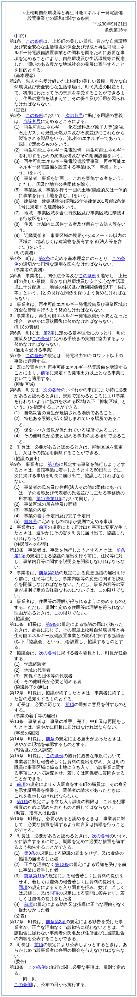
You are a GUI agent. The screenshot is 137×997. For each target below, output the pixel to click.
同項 (23, 887)
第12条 (62, 864)
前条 (50, 738)
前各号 (30, 521)
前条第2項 (49, 572)
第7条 (53, 464)
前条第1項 (34, 875)
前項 (45, 372)
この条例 (34, 41)
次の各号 (74, 115)
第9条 (51, 624)
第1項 (22, 801)
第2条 (44, 258)
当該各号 (32, 121)
